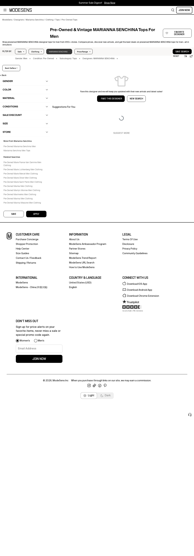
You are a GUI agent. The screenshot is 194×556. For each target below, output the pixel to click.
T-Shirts (14, 190)
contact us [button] (22, 423)
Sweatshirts (16, 198)
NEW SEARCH (136, 104)
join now (39, 524)
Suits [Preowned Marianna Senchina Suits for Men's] (11, 165)
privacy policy (129, 414)
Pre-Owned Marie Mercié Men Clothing (23, 353)
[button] (173, 10)
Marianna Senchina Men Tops (19, 326)
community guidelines (135, 418)
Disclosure (128, 409)
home (10, 258)
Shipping (20, 428)
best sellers (180, 74)
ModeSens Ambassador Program (87, 409)
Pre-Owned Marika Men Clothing (20, 368)
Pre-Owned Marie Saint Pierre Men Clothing (21, 362)
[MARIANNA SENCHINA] (24, 36)
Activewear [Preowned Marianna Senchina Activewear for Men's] (14, 106)
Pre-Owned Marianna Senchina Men (22, 322)
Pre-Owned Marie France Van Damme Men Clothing (25, 339)
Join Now (184, 10)
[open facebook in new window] (100, 551)
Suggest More (121, 139)
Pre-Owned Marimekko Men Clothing (22, 376)
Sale (20, 58)
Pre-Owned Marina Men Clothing (20, 380)
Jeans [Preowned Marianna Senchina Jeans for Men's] (12, 132)
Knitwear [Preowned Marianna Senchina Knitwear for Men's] (13, 139)
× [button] (30, 64)
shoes (10, 232)
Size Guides (22, 418)
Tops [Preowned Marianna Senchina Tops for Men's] (11, 171)
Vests (13, 202)
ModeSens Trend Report (82, 423)
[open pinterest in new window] (105, 551)
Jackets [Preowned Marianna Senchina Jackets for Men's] (12, 126)
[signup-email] (39, 514)
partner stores (77, 414)
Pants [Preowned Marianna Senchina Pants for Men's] (11, 152)
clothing (11, 100)
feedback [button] (35, 423)
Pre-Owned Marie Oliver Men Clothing (22, 357)
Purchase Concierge (27, 404)
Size (54, 58)
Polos (13, 182)
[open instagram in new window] (89, 551)
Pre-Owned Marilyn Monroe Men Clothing (24, 372)
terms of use (130, 404)
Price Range (36, 58)
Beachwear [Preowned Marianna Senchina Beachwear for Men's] (14, 113)
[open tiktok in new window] (94, 551)
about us (74, 404)
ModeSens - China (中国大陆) (31, 452)
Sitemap (74, 418)
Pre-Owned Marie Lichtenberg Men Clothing (21, 346)
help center (22, 414)
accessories (13, 245)
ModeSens (22, 448)
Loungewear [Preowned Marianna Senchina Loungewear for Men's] (15, 145)
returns (31, 428)
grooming (12, 251)
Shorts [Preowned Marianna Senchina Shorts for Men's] (12, 158)
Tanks (13, 186)
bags (9, 238)
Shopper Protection (27, 409)
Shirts (13, 194)
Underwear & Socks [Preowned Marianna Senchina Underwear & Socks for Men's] (18, 225)
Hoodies (15, 177)
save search (172, 57)
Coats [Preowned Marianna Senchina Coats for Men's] (12, 119)
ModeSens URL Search (81, 428)
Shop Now (109, 3)
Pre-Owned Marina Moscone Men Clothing (24, 385)
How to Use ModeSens (82, 432)
